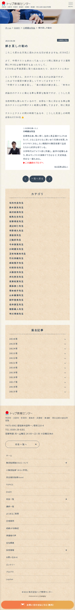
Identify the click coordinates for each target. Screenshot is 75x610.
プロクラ (10, 571)
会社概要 (10, 542)
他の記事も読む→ (61, 166)
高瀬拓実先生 (16, 281)
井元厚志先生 (16, 276)
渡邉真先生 (15, 235)
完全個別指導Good (15, 477)
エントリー (10, 564)
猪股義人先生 (16, 309)
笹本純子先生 (16, 290)
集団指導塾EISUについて (17, 462)
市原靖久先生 (16, 230)
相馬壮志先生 (16, 216)
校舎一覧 (10, 499)
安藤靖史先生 (16, 221)
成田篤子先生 (16, 262)
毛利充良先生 (16, 202)
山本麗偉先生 (16, 295)
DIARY (17, 27)
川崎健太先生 (29, 27)
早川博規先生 (16, 313)
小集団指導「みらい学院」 (17, 470)
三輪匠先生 (15, 239)
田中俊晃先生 (16, 299)
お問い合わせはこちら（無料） (37, 604)
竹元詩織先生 (16, 258)
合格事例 (10, 520)
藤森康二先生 (16, 286)
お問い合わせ (12, 557)
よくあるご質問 (12, 513)
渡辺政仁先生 (16, 225)
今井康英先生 (16, 244)
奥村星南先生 (16, 212)
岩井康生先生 (16, 304)
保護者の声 (11, 535)
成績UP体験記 (12, 528)
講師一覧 (10, 506)
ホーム (8, 27)
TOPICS (9, 484)
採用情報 (10, 550)
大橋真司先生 (16, 272)
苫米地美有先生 (17, 253)
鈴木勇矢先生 (16, 207)
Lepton (9, 579)
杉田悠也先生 (16, 267)
